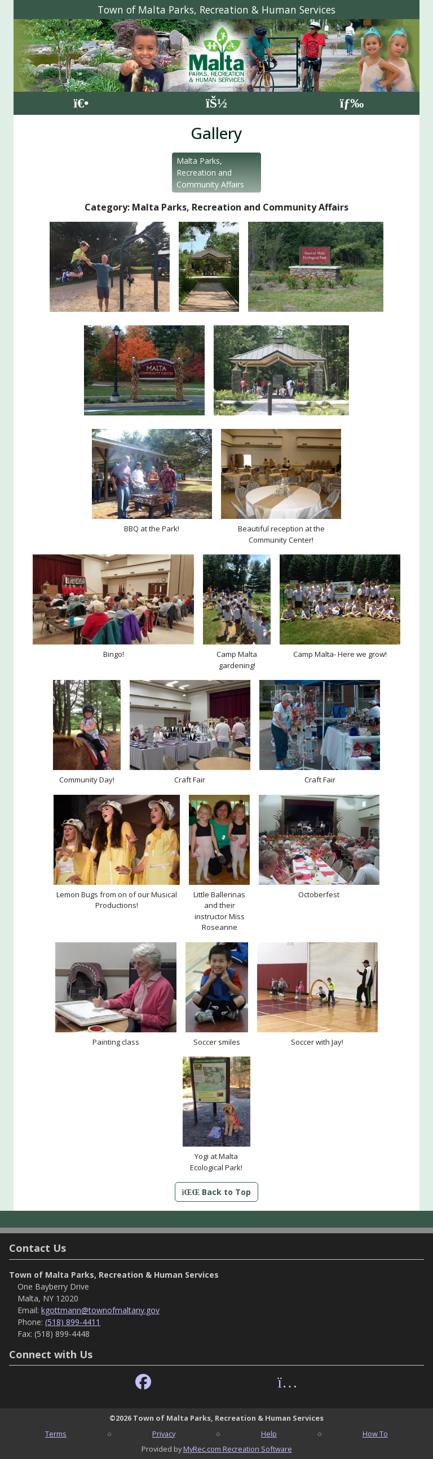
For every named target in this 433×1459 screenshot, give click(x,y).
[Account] (216, 103)
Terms (56, 1434)
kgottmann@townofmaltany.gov (100, 1310)
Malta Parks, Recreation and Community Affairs (210, 172)
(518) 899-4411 (72, 1322)
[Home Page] (81, 103)
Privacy (163, 1434)
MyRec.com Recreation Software (237, 1449)
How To (375, 1434)
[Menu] (352, 103)
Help (269, 1434)
